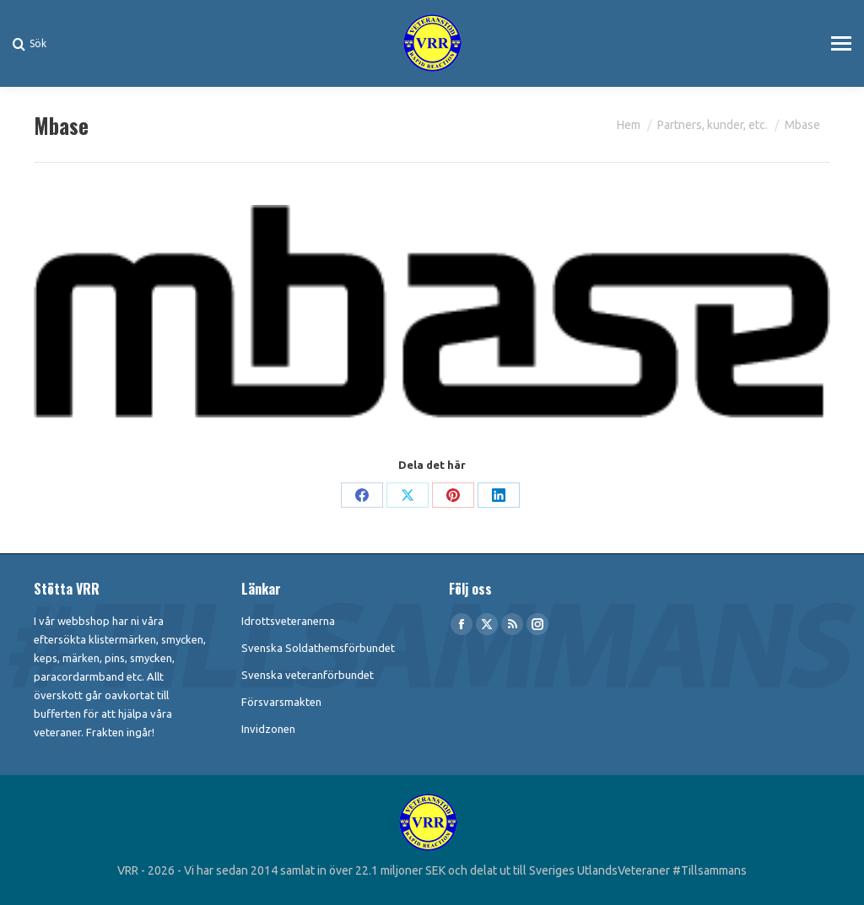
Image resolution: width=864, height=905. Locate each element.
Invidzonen (268, 729)
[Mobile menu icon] (841, 43)
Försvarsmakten (281, 702)
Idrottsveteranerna (288, 621)
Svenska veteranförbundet (307, 675)
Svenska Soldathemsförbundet (318, 648)
